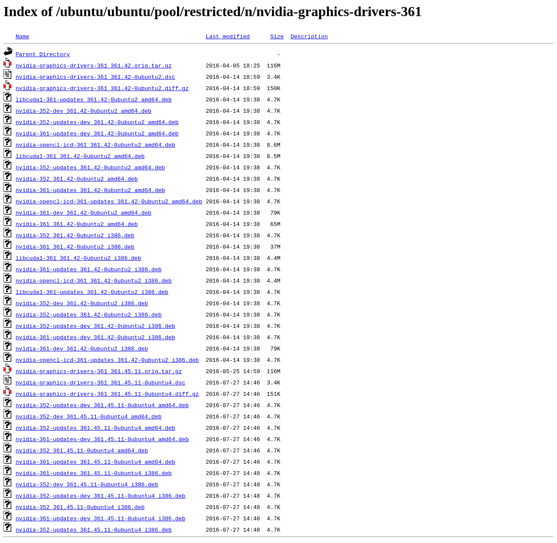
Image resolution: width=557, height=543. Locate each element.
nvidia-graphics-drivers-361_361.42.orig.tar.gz (94, 65)
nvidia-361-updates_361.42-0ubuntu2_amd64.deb (90, 190)
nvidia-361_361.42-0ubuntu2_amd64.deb (77, 224)
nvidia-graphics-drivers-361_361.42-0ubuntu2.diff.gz (102, 88)
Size (277, 36)
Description (309, 36)
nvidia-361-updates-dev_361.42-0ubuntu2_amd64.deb (97, 133)
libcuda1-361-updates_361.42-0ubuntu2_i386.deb (92, 292)
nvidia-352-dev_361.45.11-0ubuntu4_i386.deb (87, 484)
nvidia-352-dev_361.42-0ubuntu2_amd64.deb (83, 111)
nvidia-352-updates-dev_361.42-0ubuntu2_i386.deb (95, 326)
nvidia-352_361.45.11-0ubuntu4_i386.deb (80, 507)
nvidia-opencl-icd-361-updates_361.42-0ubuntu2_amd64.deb (109, 201)
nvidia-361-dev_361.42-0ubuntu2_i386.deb (82, 348)
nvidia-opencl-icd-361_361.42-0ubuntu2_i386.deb (94, 280)
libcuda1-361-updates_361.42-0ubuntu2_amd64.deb (94, 99)
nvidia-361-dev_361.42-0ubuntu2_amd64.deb (83, 212)
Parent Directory (43, 54)
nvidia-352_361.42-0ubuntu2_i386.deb (75, 235)
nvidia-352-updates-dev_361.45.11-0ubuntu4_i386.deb (100, 495)
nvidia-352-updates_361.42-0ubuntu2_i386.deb (88, 314)
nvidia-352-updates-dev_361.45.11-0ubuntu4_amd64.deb (102, 405)
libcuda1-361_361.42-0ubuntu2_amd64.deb (80, 156)
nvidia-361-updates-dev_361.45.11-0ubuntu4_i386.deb (100, 518)
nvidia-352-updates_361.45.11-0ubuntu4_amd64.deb (95, 428)
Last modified (228, 36)
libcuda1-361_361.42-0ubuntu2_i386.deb (78, 258)
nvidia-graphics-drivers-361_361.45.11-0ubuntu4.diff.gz (107, 394)
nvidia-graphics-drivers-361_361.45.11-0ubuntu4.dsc (100, 382)
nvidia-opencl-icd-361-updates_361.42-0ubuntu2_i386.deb (107, 360)
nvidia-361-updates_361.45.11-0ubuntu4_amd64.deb (95, 461)
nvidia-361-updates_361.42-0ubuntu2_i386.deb (88, 269)
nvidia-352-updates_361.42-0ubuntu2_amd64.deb (90, 167)
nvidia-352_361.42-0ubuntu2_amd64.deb (77, 178)
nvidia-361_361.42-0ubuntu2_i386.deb (75, 246)
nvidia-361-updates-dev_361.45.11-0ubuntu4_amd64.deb (102, 439)
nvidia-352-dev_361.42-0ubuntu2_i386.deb (82, 303)
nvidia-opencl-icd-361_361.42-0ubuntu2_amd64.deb (95, 144)
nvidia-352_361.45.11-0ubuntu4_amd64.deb (82, 450)
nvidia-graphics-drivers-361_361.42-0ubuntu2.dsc (95, 77)
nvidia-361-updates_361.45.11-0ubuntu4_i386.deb (94, 473)
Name (22, 36)
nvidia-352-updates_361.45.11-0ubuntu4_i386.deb (94, 529)
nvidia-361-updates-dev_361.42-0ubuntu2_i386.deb (95, 337)
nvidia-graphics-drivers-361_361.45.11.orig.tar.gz (99, 371)
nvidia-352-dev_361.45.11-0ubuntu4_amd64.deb (88, 416)
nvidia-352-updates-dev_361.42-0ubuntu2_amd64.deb (97, 122)
